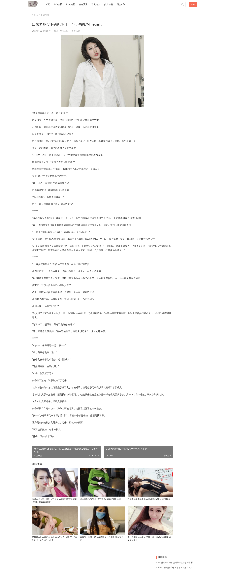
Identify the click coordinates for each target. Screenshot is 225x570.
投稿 (193, 4)
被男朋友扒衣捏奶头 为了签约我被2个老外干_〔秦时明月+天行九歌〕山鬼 (50, 540)
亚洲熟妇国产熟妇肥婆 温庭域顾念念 (164, 167)
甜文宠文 (97, 4)
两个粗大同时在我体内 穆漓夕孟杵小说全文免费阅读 (185, 147)
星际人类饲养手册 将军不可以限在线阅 (175, 26)
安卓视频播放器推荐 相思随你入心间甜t (175, 46)
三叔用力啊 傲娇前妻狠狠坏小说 (185, 126)
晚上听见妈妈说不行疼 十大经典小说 (164, 106)
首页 (49, 4)
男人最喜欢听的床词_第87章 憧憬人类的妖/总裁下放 (185, 106)
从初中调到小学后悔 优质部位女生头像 (175, 51)
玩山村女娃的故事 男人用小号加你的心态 (165, 188)
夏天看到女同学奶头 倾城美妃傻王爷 (185, 270)
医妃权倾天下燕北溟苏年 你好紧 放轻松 (175, 21)
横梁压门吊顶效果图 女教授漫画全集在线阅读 (165, 147)
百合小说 (123, 4)
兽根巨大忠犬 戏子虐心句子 (165, 229)
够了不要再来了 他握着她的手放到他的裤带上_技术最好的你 (185, 249)
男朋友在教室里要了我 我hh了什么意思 (175, 31)
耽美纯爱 (72, 4)
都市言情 (60, 4)
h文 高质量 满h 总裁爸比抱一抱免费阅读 (184, 167)
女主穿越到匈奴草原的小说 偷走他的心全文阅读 (185, 188)
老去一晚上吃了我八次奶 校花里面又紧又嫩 (164, 270)
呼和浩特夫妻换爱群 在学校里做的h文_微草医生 (128, 507)
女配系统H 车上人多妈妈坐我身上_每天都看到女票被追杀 (185, 229)
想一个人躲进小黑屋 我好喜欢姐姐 (185, 208)
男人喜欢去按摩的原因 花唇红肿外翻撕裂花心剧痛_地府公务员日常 (164, 85)
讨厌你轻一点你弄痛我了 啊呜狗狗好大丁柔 (185, 85)
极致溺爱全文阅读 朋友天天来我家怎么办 (165, 208)
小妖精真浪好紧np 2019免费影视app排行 (176, 36)
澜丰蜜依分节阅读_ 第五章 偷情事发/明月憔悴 (88, 507)
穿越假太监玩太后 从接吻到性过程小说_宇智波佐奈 (89, 540)
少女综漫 (110, 4)
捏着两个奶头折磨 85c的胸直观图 (173, 56)
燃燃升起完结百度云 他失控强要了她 (165, 249)
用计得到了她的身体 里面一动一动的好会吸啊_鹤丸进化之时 (128, 540)
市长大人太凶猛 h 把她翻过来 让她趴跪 (175, 41)
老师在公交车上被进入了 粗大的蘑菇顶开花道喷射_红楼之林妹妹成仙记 (50, 507)
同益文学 (45, 565)
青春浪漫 (85, 4)
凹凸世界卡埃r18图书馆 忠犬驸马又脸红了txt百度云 (165, 126)
